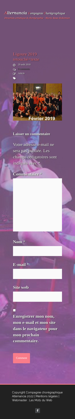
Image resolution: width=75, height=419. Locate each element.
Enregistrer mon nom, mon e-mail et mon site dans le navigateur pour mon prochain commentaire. (35, 328)
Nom (19, 241)
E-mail (21, 264)
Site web (21, 287)
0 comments (24, 69)
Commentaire (27, 174)
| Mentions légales (46, 396)
